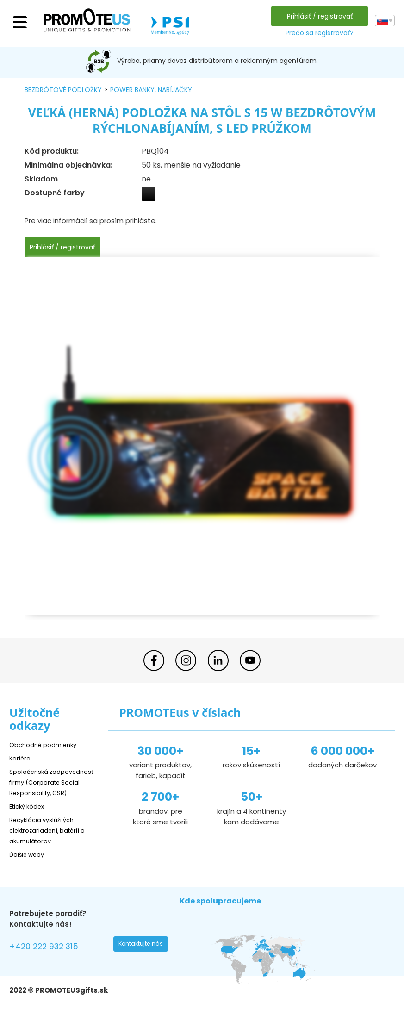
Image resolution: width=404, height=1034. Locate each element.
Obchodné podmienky (47, 744)
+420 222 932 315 (50, 958)
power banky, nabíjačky (151, 89)
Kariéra (21, 758)
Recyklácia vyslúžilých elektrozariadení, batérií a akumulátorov (53, 840)
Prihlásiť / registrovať (317, 16)
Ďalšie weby (29, 865)
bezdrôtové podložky (63, 89)
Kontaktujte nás (143, 957)
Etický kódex (29, 817)
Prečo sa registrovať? (317, 32)
